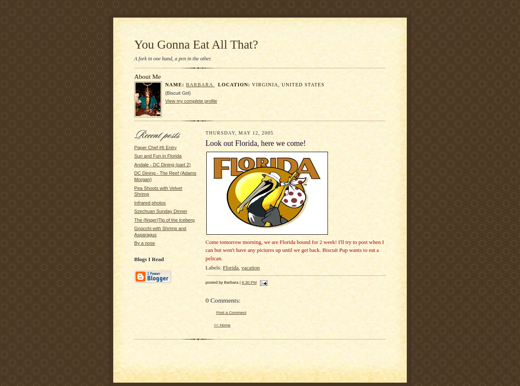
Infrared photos (150, 202)
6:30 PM (249, 282)
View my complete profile (191, 101)
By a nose (144, 243)
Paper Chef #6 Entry (155, 147)
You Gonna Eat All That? (196, 44)
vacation (251, 267)
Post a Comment (231, 312)
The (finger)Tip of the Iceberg (164, 220)
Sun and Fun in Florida (158, 155)
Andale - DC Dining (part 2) (162, 164)
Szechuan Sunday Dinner (160, 211)
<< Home (222, 325)
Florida (231, 267)
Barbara (200, 85)
